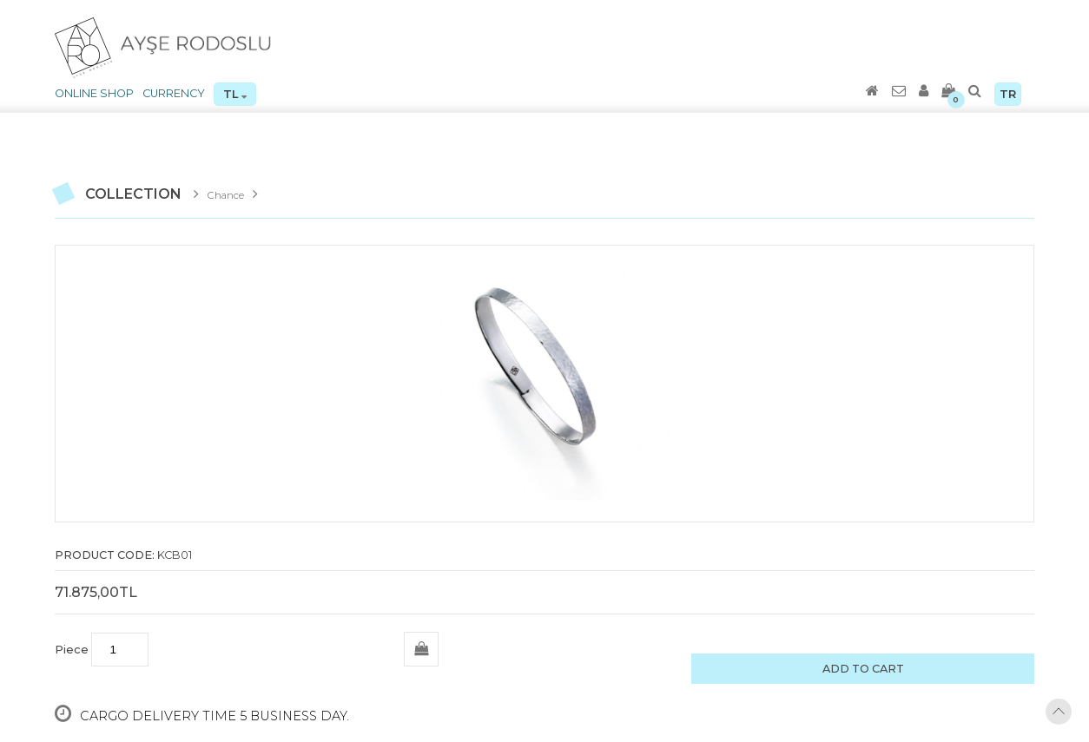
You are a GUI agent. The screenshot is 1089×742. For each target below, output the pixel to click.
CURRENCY (173, 93)
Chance (226, 195)
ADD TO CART (863, 668)
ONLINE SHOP (94, 93)
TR (1008, 94)
